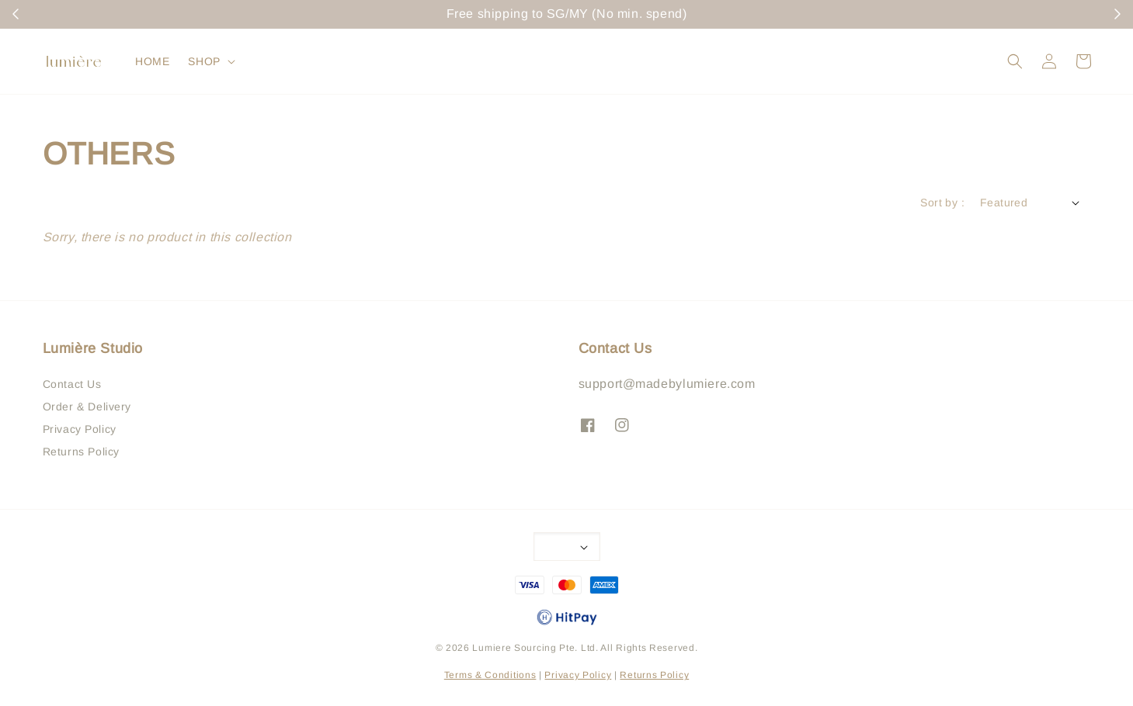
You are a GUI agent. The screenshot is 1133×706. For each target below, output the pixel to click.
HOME (152, 61)
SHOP (204, 61)
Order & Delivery (87, 406)
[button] (1015, 61)
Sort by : (942, 202)
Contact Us (72, 384)
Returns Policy (81, 451)
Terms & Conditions (490, 675)
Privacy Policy (79, 429)
